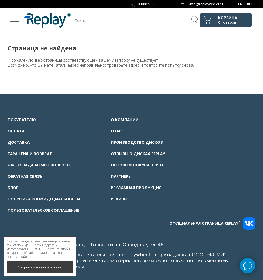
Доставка (19, 142)
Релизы (119, 198)
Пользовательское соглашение (43, 210)
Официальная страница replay (205, 223)
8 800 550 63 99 (151, 4)
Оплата (16, 130)
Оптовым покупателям (137, 164)
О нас (117, 130)
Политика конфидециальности (44, 198)
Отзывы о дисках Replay (138, 153)
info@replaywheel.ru (206, 4)
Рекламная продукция (136, 187)
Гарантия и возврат (30, 153)
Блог (13, 187)
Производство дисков (137, 142)
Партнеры (121, 176)
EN (240, 4)
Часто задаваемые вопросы (39, 164)
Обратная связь (25, 176)
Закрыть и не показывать (39, 267)
